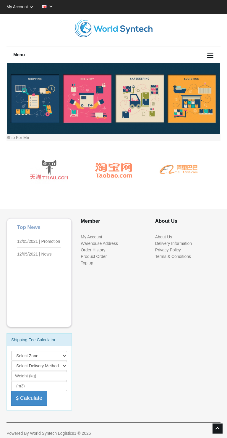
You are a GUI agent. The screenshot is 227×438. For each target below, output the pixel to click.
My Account (21, 6)
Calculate (29, 398)
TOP (218, 429)
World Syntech (43, 433)
